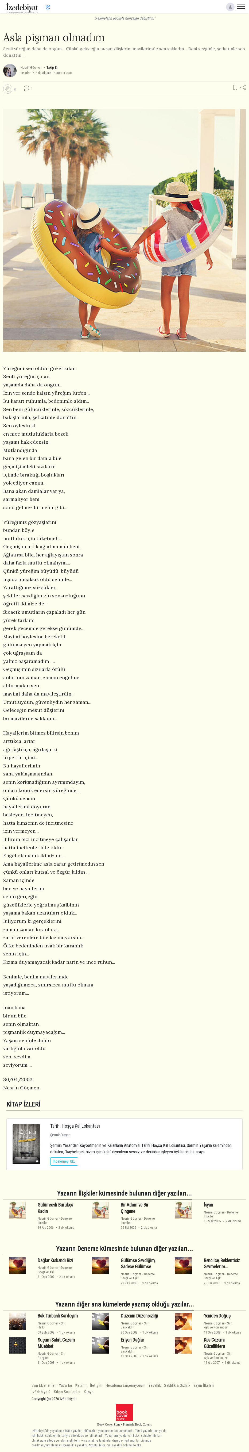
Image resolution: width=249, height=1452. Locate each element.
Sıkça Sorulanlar (67, 1392)
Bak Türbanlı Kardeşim (57, 1316)
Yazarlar (65, 1385)
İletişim (96, 1385)
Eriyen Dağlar (132, 1340)
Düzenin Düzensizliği (139, 1316)
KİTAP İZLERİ (23, 1104)
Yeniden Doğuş (217, 1316)
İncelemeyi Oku (64, 1161)
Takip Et (51, 68)
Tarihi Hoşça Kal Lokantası (75, 1126)
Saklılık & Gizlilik (177, 1385)
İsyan (208, 1205)
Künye (89, 1392)
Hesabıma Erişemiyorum (126, 1385)
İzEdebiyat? (41, 1392)
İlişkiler (25, 73)
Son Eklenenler (44, 1385)
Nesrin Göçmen (31, 68)
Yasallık (155, 1385)
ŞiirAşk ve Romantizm (218, 1325)
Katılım (81, 1385)
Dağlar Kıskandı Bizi (55, 1260)
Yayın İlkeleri (204, 1385)
